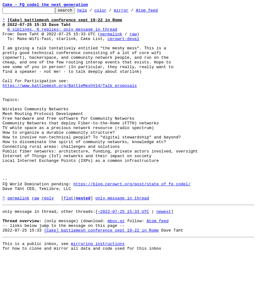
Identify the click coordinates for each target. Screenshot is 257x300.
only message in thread (122, 236)
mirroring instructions (98, 287)
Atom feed (156, 12)
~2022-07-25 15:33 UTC (123, 250)
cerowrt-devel (123, 45)
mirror (131, 12)
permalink (111, 39)
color (110, 12)
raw (133, 39)
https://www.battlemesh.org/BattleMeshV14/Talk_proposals (70, 101)
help (92, 12)
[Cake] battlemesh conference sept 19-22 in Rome (101, 273)
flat (68, 236)
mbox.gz (116, 262)
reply (48, 236)
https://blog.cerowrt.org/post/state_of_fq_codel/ (131, 219)
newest (163, 250)
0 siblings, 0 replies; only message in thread (62, 34)
